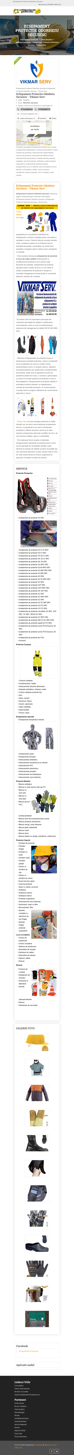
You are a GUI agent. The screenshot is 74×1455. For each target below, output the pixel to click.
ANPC (16, 1448)
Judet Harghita (47, 39)
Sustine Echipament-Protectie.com (27, 1395)
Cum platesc (19, 1385)
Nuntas (17, 1427)
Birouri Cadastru (20, 1406)
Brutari (17, 1415)
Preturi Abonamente (22, 1389)
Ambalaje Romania (21, 1418)
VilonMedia (38, 1445)
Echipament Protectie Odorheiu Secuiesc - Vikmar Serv (35, 187)
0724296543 (27, 109)
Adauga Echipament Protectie (50, 4)
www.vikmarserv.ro (26, 118)
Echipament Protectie (29, 39)
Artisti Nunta (19, 1403)
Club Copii (18, 1433)
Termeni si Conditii (21, 1392)
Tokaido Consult (50, 1445)
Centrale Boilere (20, 1421)
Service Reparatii (20, 1424)
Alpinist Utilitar (20, 1430)
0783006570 (44, 109)
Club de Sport (19, 1409)
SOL (20, 1448)
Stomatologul (19, 1412)
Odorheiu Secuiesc (23, 42)
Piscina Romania (20, 1436)
